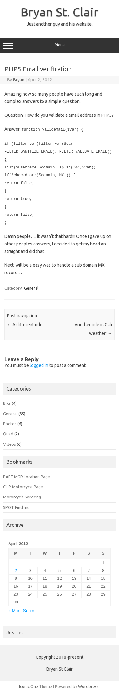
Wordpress (88, 682)
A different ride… (27, 320)
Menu (59, 45)
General (31, 284)
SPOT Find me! (16, 503)
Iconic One (28, 682)
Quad (8, 430)
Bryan (18, 79)
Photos (10, 420)
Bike (7, 399)
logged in (39, 361)
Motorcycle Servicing (22, 493)
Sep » (29, 607)
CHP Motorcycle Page (23, 483)
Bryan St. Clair (59, 12)
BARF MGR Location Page (26, 473)
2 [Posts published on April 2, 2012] (16, 566)
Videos (9, 440)
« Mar (13, 607)
